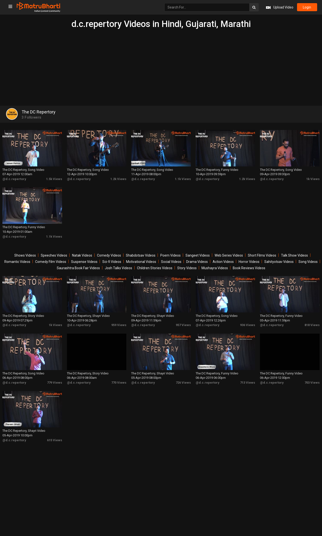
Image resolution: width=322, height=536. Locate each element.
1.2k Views (118, 179)
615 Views (54, 440)
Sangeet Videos (197, 255)
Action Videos (223, 262)
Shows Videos (25, 255)
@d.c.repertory (14, 179)
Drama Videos (197, 262)
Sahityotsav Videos (279, 262)
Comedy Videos (109, 255)
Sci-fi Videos (111, 262)
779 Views (54, 382)
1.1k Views (183, 179)
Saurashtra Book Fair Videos (78, 268)
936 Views (247, 325)
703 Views (312, 382)
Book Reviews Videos (249, 268)
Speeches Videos (54, 255)
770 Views (118, 382)
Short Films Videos (262, 255)
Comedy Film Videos (50, 262)
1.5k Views (54, 179)
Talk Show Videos (294, 255)
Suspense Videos (84, 262)
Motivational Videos (141, 262)
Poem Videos (170, 255)
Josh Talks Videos (118, 268)
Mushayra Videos (214, 268)
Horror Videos (249, 262)
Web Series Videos (229, 255)
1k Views (313, 179)
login (307, 7)
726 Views (183, 382)
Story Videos (187, 268)
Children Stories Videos (154, 268)
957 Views (183, 325)
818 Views (312, 325)
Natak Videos (82, 255)
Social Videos (171, 262)
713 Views (247, 382)
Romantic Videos (17, 262)
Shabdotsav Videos (140, 255)
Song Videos (308, 262)
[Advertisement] (161, 66)
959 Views (118, 325)
